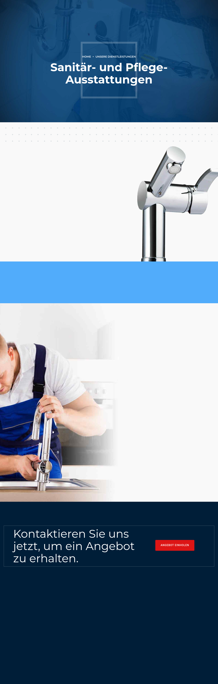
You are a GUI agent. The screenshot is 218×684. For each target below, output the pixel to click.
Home (86, 56)
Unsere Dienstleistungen (115, 56)
